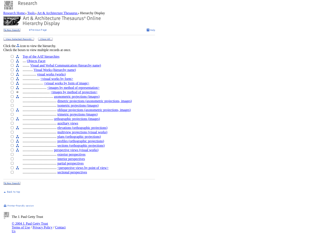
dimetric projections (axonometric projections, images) (94, 101)
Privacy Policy (43, 227)
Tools (31, 13)
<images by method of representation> (73, 87)
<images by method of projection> (74, 92)
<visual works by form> (56, 79)
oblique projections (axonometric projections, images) (94, 110)
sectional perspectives (72, 172)
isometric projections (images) (78, 105)
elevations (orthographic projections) (82, 128)
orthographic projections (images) (77, 119)
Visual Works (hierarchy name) (55, 70)
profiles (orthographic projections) (80, 141)
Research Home (14, 13)
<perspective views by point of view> (83, 168)
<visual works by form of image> (66, 83)
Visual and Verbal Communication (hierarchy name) (65, 65)
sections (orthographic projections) (81, 145)
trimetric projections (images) (77, 114)
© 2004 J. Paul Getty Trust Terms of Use (30, 225)
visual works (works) (51, 74)
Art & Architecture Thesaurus (57, 13)
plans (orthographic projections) (79, 136)
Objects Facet (36, 61)
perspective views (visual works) (76, 150)
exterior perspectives (71, 154)
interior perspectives (71, 159)
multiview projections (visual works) (82, 132)
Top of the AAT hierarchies (41, 56)
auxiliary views (67, 123)
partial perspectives (70, 163)
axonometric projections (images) (77, 96)
